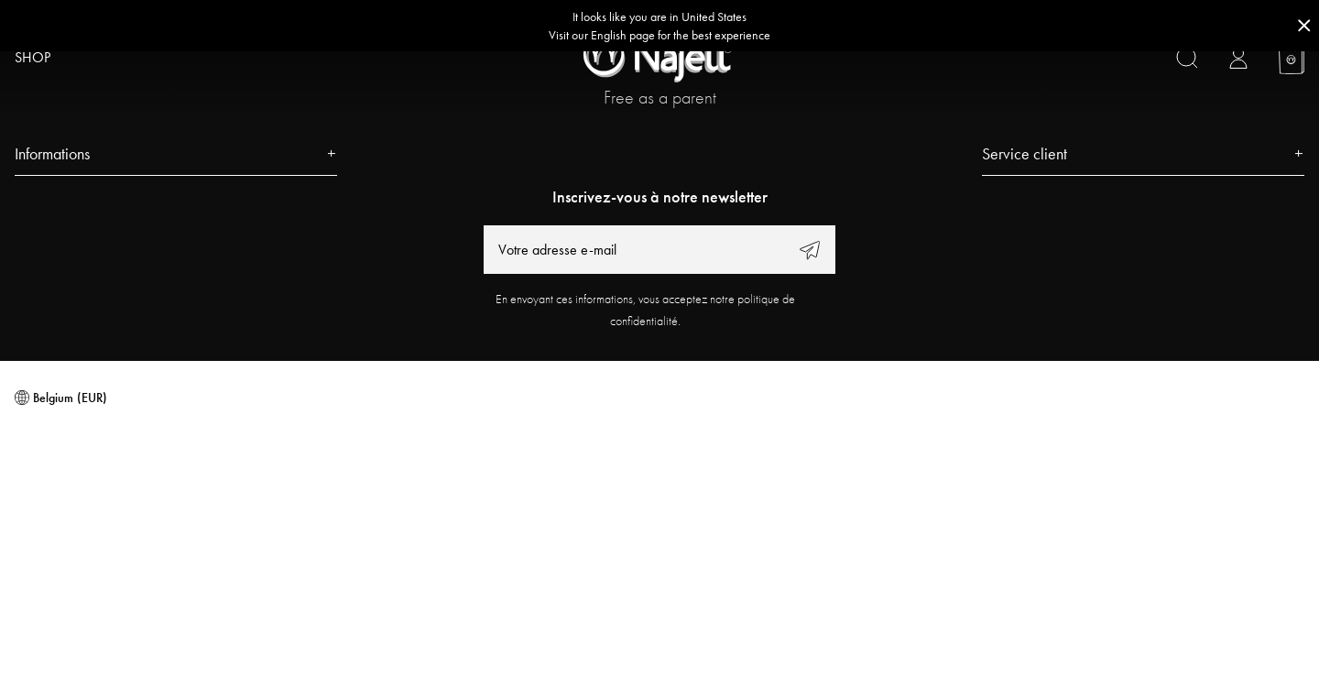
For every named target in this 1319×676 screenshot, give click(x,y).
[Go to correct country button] (659, 25)
